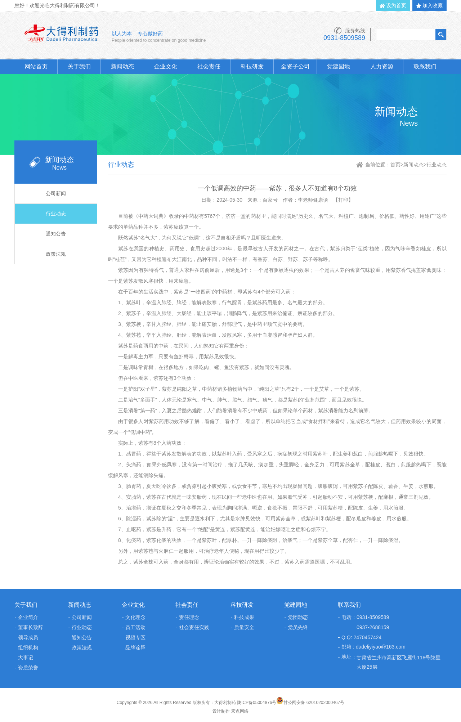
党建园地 (338, 66)
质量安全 (244, 627)
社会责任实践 (194, 627)
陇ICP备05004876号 (256, 702)
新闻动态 (122, 66)
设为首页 (396, 5)
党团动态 (298, 617)
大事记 (25, 657)
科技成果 (244, 617)
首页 (395, 164)
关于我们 (79, 66)
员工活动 (135, 627)
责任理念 (189, 617)
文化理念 (135, 617)
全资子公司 (295, 66)
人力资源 (381, 66)
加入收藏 (432, 5)
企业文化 (165, 66)
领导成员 (28, 637)
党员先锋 (298, 627)
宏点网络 (240, 711)
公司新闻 (56, 193)
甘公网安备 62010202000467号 (310, 702)
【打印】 (343, 200)
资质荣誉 (28, 668)
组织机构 (28, 647)
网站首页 (36, 66)
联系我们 (425, 66)
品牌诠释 (135, 647)
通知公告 (56, 234)
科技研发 (252, 66)
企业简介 (28, 617)
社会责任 (208, 66)
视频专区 (135, 637)
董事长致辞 (30, 627)
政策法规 (56, 254)
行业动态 (56, 213)
